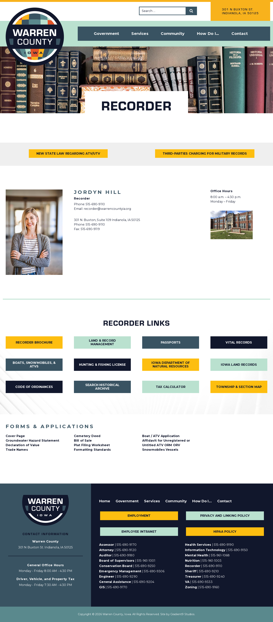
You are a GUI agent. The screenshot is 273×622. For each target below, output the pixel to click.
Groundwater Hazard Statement (32, 440)
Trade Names (17, 449)
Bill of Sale (83, 440)
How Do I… (202, 501)
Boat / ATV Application (161, 436)
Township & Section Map (239, 387)
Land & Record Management (102, 342)
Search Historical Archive (102, 386)
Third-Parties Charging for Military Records (205, 153)
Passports (170, 342)
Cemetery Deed (87, 436)
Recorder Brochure (34, 342)
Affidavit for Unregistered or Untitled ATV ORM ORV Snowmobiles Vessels (166, 445)
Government (127, 501)
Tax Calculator (170, 387)
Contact (239, 33)
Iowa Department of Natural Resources (170, 364)
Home (104, 501)
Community (176, 501)
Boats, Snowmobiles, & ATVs (34, 364)
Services (152, 501)
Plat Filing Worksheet (92, 445)
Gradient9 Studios (182, 614)
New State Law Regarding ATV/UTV (68, 153)
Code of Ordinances (34, 387)
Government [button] (106, 33)
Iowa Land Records (239, 364)
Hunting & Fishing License (102, 364)
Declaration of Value (22, 445)
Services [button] (139, 33)
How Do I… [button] (208, 33)
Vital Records (239, 342)
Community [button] (172, 33)
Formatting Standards (92, 449)
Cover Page (15, 436)
